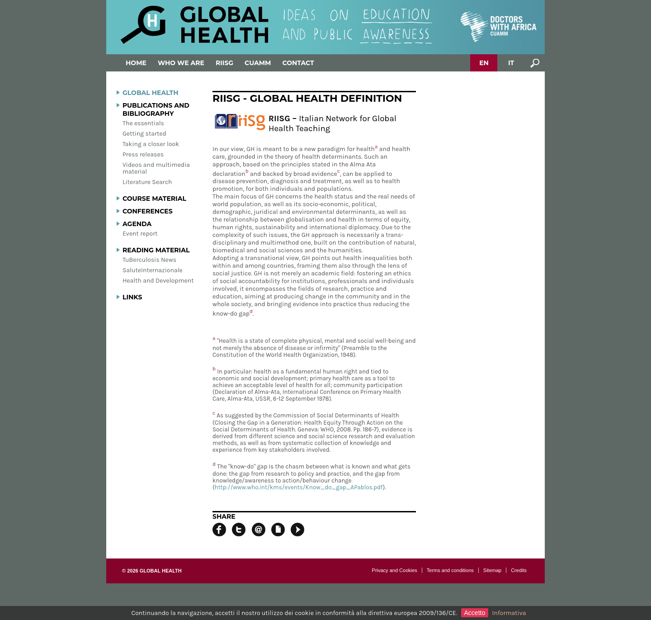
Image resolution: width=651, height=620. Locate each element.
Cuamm (258, 63)
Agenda (137, 224)
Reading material (156, 250)
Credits (519, 570)
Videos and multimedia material (156, 168)
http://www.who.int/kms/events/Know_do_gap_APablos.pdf (299, 487)
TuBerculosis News (149, 260)
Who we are (181, 63)
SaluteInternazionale (153, 270)
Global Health (151, 93)
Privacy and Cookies (394, 570)
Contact (298, 63)
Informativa (509, 613)
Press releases (143, 154)
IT (511, 63)
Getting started (144, 133)
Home (136, 63)
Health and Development (158, 280)
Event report (140, 233)
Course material (154, 198)
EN (484, 63)
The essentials (143, 123)
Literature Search (147, 182)
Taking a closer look (151, 144)
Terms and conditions (450, 570)
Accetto (475, 612)
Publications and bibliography (156, 109)
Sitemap (492, 570)
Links (132, 297)
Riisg (224, 63)
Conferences (148, 211)
